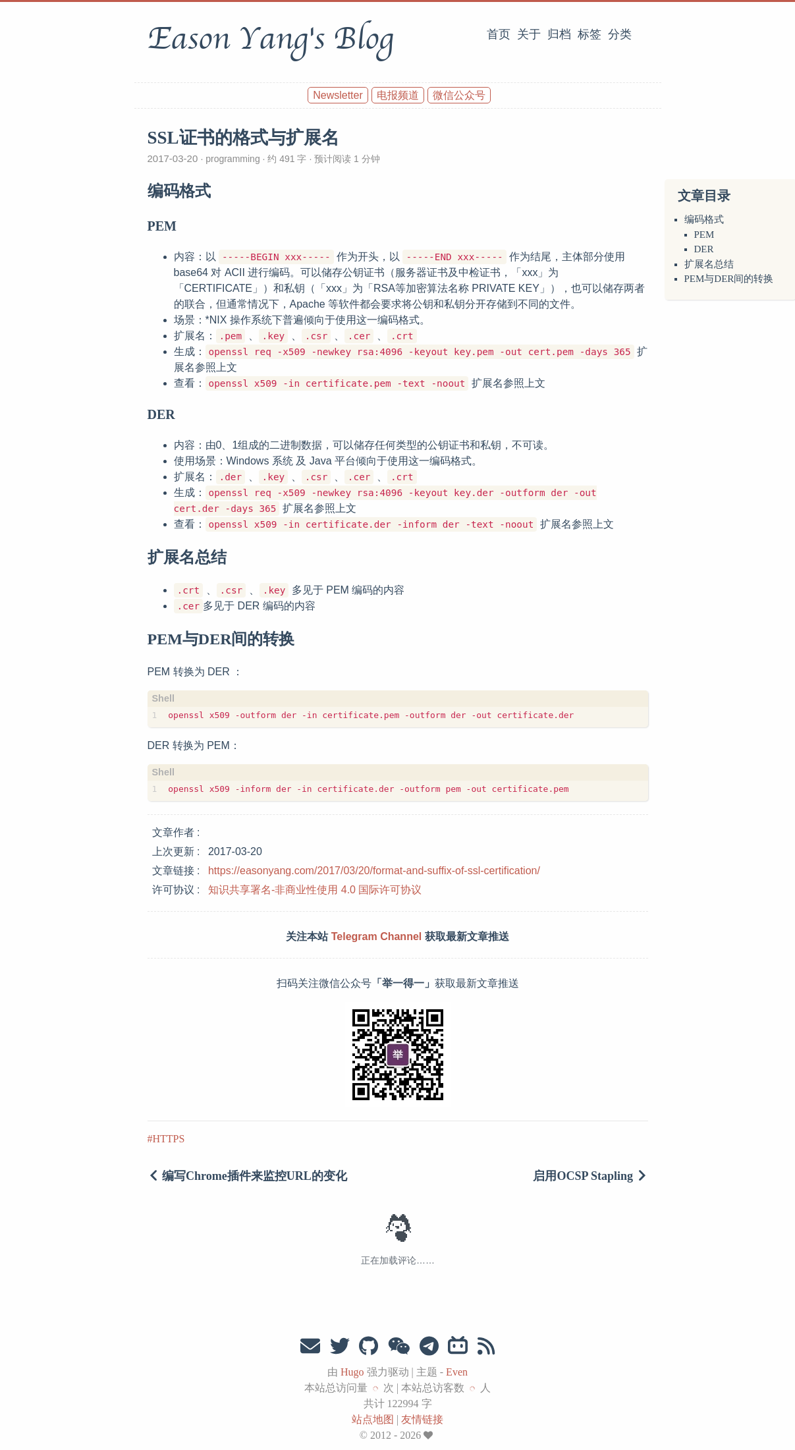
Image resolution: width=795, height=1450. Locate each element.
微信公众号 (459, 95)
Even (457, 1372)
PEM (704, 234)
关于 (529, 34)
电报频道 (398, 95)
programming (232, 158)
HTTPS (169, 1138)
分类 (620, 34)
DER (704, 249)
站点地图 (373, 1419)
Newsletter (338, 95)
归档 (559, 34)
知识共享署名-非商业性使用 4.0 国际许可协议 (315, 889)
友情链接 (422, 1419)
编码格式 (704, 219)
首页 (498, 34)
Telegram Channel (376, 936)
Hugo (352, 1372)
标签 (589, 34)
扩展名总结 (709, 264)
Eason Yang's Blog (270, 39)
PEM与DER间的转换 (729, 278)
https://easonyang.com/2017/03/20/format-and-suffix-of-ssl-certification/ (374, 870)
